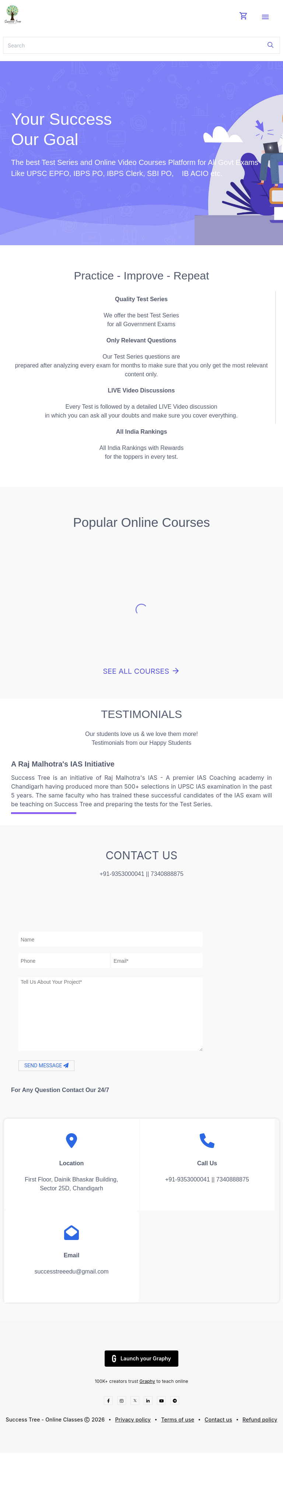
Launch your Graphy (141, 1358)
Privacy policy (133, 1419)
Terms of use (177, 1419)
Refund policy (259, 1419)
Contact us (218, 1419)
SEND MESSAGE (46, 1065)
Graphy (147, 1381)
